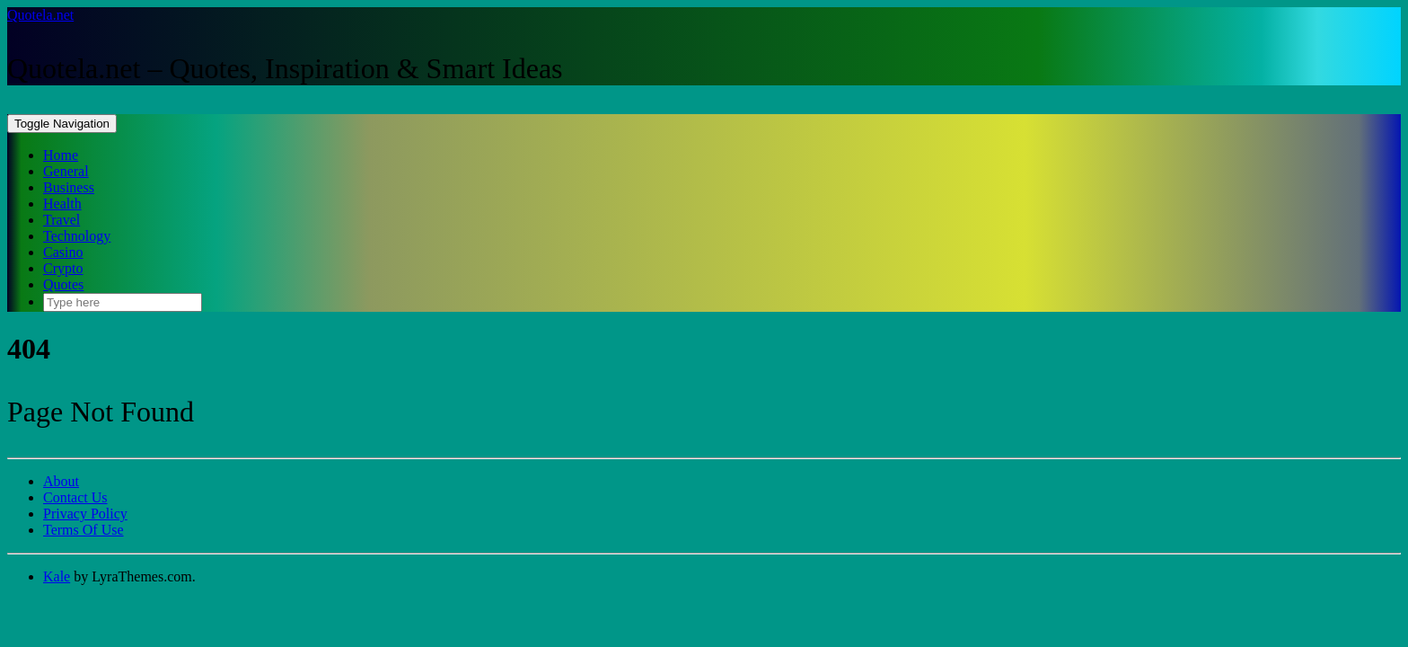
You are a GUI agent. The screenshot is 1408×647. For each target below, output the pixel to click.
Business (68, 187)
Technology (76, 236)
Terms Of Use (83, 529)
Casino (63, 252)
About (61, 481)
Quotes (63, 284)
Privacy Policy (85, 513)
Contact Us (75, 497)
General (66, 171)
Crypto (63, 268)
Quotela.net (40, 14)
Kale (56, 576)
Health (62, 203)
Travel (61, 219)
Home (60, 155)
